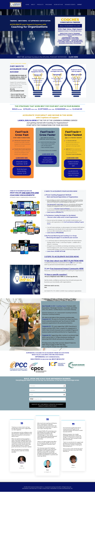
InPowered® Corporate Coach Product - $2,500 (21, 163)
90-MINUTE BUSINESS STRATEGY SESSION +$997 (73, 164)
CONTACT (79, 4)
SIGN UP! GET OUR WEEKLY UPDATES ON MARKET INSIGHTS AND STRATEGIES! (47, 405)
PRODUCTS (40, 4)
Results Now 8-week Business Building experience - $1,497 (22, 171)
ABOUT (33, 4)
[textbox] (18, 86)
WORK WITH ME (58, 4)
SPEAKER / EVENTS (70, 4)
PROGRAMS (48, 4)
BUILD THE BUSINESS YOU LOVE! (70, 26)
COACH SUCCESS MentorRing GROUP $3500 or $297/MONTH (47, 160)
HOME (27, 4)
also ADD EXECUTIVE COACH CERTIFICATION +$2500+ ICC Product (73, 173)
